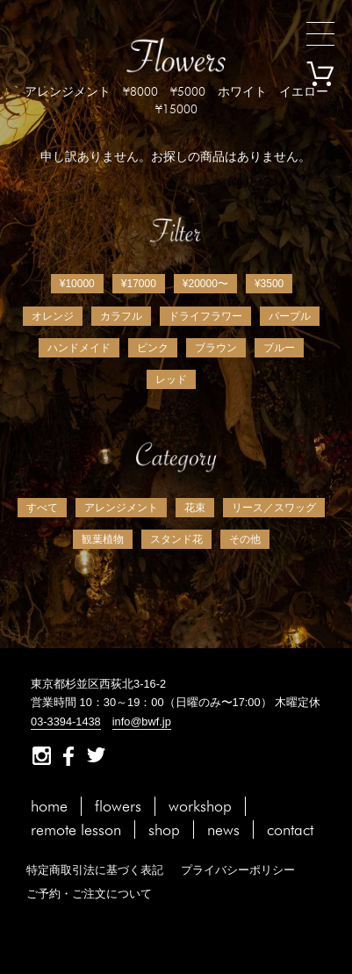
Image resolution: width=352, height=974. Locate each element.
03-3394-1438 (66, 721)
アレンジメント (121, 507)
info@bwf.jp (141, 721)
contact (290, 829)
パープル (290, 316)
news (223, 829)
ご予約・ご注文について (89, 893)
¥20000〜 (205, 284)
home (49, 806)
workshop (200, 806)
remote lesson (76, 829)
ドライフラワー (205, 316)
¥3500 (269, 284)
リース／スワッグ (274, 507)
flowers (118, 806)
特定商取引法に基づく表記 (94, 870)
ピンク (153, 348)
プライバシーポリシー (238, 870)
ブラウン (216, 348)
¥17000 (138, 284)
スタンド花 (176, 539)
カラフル (121, 316)
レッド (171, 379)
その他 (245, 539)
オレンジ (53, 316)
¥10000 (77, 284)
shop (164, 829)
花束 (194, 507)
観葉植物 (103, 539)
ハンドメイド (79, 348)
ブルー (279, 348)
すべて (42, 507)
